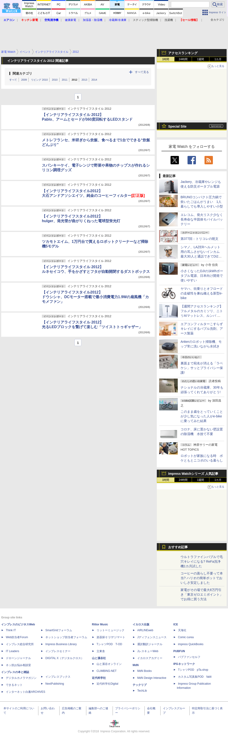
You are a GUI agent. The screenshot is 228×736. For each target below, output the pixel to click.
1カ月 (218, 59)
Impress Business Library (61, 644)
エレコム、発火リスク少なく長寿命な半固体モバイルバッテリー (202, 219)
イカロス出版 (141, 624)
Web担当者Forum (17, 637)
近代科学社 (99, 678)
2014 (94, 79)
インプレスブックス (57, 676)
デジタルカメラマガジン (21, 678)
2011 (64, 79)
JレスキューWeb (147, 651)
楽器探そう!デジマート (111, 637)
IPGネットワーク (184, 664)
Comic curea (186, 637)
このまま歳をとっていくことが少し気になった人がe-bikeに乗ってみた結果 (202, 416)
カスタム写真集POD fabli (194, 676)
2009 (24, 79)
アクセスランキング (183, 53)
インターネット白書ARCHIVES (25, 691)
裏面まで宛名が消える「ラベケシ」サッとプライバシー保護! (202, 367)
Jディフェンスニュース (152, 637)
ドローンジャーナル (18, 658)
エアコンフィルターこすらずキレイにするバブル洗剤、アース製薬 (202, 328)
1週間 (200, 59)
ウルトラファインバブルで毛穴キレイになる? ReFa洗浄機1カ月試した (202, 561)
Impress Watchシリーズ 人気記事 (193, 473)
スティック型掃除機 (145, 20)
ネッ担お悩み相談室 (18, 665)
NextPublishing (54, 683)
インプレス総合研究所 (20, 644)
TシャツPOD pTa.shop (193, 669)
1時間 (165, 59)
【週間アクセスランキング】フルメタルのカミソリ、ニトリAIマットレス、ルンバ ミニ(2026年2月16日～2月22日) (202, 315)
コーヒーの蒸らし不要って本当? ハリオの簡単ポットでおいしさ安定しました (202, 577)
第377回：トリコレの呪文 (199, 239)
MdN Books (144, 671)
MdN (136, 665)
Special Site (177, 126)
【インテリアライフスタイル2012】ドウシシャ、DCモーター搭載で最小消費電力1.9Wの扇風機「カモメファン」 (95, 297)
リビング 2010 (39, 79)
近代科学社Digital (107, 683)
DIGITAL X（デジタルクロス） (64, 658)
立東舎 (101, 651)
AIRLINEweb (145, 630)
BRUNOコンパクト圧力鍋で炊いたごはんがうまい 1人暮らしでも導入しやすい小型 (202, 201)
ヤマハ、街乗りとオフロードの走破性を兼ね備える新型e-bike (202, 293)
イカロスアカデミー (149, 658)
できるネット (14, 684)
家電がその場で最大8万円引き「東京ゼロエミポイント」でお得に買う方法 (202, 594)
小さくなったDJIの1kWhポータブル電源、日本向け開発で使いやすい (202, 275)
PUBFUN (179, 651)
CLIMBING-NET (107, 671)
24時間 (183, 59)
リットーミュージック (110, 630)
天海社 (182, 630)
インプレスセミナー (57, 651)
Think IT (11, 630)
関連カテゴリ (22, 73)
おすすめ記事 (178, 547)
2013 (84, 79)
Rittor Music (100, 624)
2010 (54, 79)
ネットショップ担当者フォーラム (66, 637)
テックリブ (140, 684)
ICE (175, 624)
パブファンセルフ (189, 657)
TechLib (142, 690)
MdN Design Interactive (151, 678)
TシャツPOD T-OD (109, 644)
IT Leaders (12, 651)
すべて (13, 79)
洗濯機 (168, 20)
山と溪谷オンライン (109, 664)
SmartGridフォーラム (58, 630)
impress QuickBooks (190, 644)
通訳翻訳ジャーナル (149, 644)
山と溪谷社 (99, 658)
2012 (74, 79)
